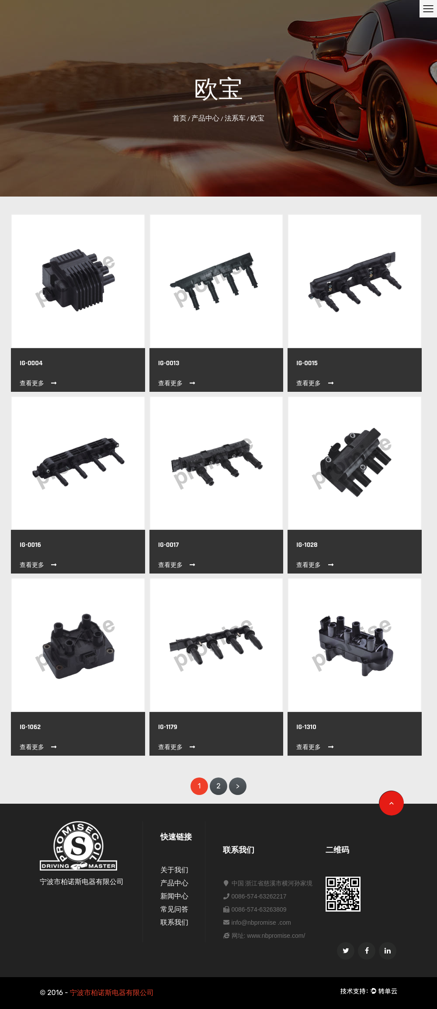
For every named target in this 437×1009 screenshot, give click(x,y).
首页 (180, 118)
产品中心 (205, 118)
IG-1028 (306, 544)
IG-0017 (168, 544)
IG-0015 (307, 363)
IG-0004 (31, 363)
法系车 (235, 118)
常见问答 (174, 909)
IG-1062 (30, 727)
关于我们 (174, 870)
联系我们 (174, 922)
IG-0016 (30, 544)
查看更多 (39, 383)
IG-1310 (306, 727)
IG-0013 (169, 363)
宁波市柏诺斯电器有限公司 (112, 992)
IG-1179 (167, 727)
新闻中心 (174, 896)
